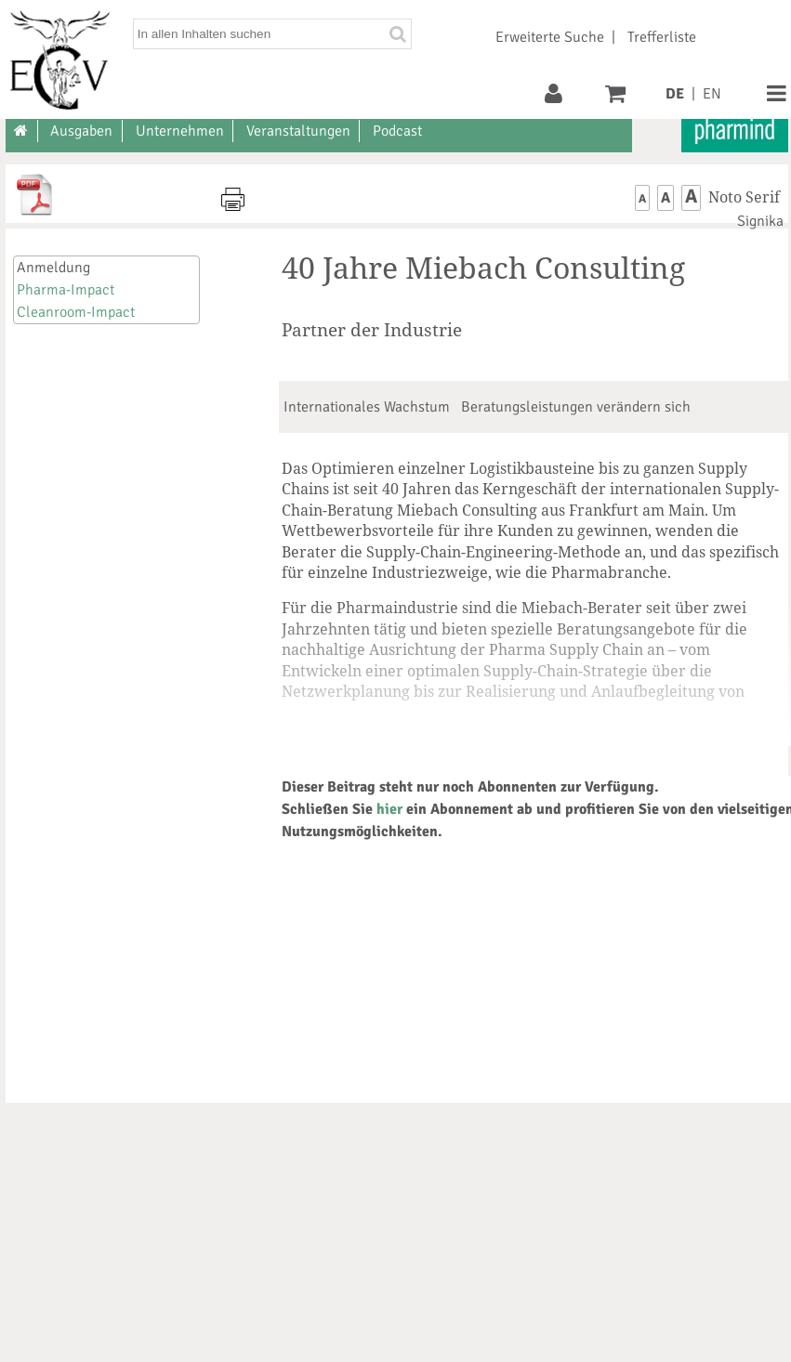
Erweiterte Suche (549, 37)
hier (389, 809)
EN (712, 94)
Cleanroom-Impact (76, 312)
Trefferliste (661, 37)
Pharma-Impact (65, 290)
